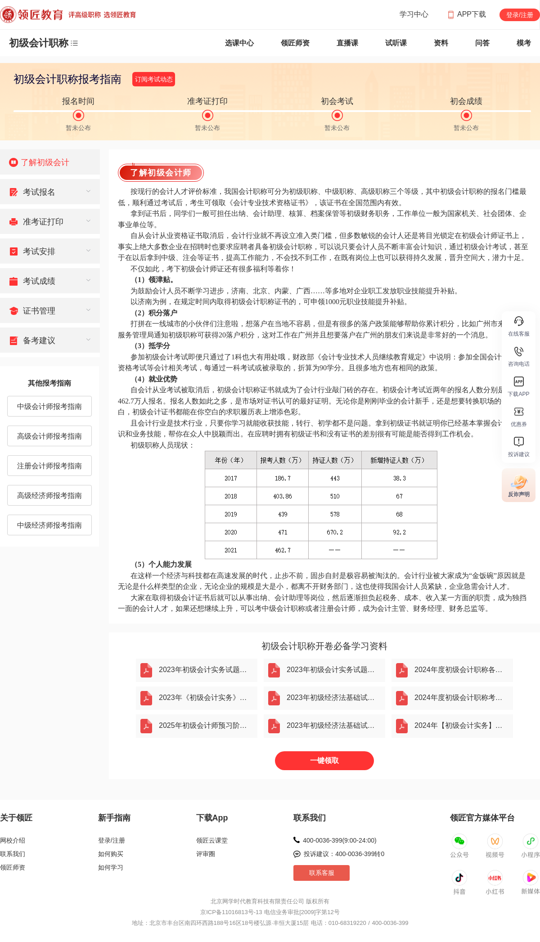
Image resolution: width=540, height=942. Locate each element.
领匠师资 (295, 43)
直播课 (347, 43)
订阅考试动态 (154, 79)
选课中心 (239, 43)
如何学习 (110, 867)
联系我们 (12, 853)
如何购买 (110, 853)
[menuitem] (50, 162)
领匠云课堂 (212, 840)
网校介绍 (12, 840)
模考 (524, 43)
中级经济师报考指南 (49, 525)
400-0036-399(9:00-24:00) (339, 840)
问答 (482, 43)
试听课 (396, 43)
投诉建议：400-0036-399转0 (344, 853)
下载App (212, 817)
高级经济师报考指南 (49, 495)
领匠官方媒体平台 (482, 817)
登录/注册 (519, 14)
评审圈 (205, 853)
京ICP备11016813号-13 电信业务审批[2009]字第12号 (270, 912)
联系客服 (321, 872)
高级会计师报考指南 (49, 436)
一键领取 (324, 760)
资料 (441, 43)
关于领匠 (16, 817)
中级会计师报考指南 (49, 406)
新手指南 (114, 817)
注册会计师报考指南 (49, 466)
